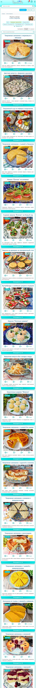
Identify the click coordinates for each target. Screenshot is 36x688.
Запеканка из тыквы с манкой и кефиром (18, 601)
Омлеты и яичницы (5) (8, 24)
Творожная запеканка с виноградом (18, 533)
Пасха (29, 9)
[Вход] (34, 1)
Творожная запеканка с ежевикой (18, 634)
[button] (18, 69)
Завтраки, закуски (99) (16, 22)
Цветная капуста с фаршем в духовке (18, 73)
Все (8, 22)
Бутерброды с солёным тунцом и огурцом (18, 286)
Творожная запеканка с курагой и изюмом (18, 463)
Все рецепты (23, 9)
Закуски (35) (26, 22)
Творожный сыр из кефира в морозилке (18, 109)
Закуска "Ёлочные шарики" (18, 321)
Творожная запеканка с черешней (18, 667)
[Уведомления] (28, 1)
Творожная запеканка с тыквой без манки (18, 427)
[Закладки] (31, 1)
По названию (31, 29)
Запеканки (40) (28, 24)
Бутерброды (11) (19, 24)
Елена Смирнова (15, 18)
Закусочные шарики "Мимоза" (18, 392)
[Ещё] (33, 10)
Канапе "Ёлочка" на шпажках (18, 179)
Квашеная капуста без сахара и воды (18, 356)
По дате (26, 29)
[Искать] (33, 6)
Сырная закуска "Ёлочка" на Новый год (18, 215)
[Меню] (1, 2)
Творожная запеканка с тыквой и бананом (18, 144)
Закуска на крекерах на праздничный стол (18, 250)
